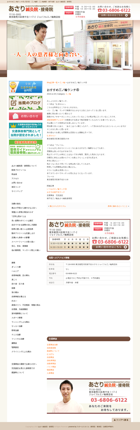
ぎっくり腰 (16, 267)
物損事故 (50, 370)
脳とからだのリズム (58, 206)
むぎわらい (51, 135)
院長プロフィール (19, 170)
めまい (14, 301)
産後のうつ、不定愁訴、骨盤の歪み (26, 305)
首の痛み (15, 292)
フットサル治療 (18, 339)
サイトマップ (17, 191)
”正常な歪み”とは (19, 216)
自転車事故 (51, 360)
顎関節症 (15, 347)
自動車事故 (51, 364)
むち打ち (50, 354)
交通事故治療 (52, 345)
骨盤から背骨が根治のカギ (22, 212)
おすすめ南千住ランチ (56, 192)
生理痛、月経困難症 (20, 309)
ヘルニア (15, 271)
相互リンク (16, 187)
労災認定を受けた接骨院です (23, 368)
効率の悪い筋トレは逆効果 (22, 229)
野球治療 (15, 330)
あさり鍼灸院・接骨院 (46, 427)
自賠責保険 (51, 348)
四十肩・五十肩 (18, 284)
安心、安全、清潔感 (20, 246)
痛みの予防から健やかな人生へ (24, 208)
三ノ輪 (62, 82)
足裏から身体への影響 (21, 237)
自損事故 (50, 357)
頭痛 (13, 288)
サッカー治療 (17, 326)
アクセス (15, 178)
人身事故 (50, 373)
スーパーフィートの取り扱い (23, 242)
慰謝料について (53, 351)
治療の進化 (16, 204)
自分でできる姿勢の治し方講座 (24, 225)
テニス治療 (16, 335)
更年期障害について (20, 313)
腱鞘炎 (14, 343)
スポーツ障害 (17, 318)
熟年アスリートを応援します (23, 233)
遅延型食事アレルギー (56, 120)
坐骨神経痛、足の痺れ (21, 275)
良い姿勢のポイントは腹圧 (22, 221)
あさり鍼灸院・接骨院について (24, 166)
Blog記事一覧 (52, 82)
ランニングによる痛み (21, 322)
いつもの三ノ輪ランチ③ (57, 189)
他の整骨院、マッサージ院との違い (26, 250)
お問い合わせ (17, 183)
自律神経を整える (19, 297)
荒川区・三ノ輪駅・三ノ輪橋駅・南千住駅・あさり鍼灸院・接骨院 (48, 2)
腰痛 (13, 263)
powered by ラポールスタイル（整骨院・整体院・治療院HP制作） (91, 427)
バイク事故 (51, 367)
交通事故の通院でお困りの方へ (24, 364)
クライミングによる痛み (21, 352)
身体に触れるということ (118, 206)
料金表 (14, 174)
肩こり (14, 280)
